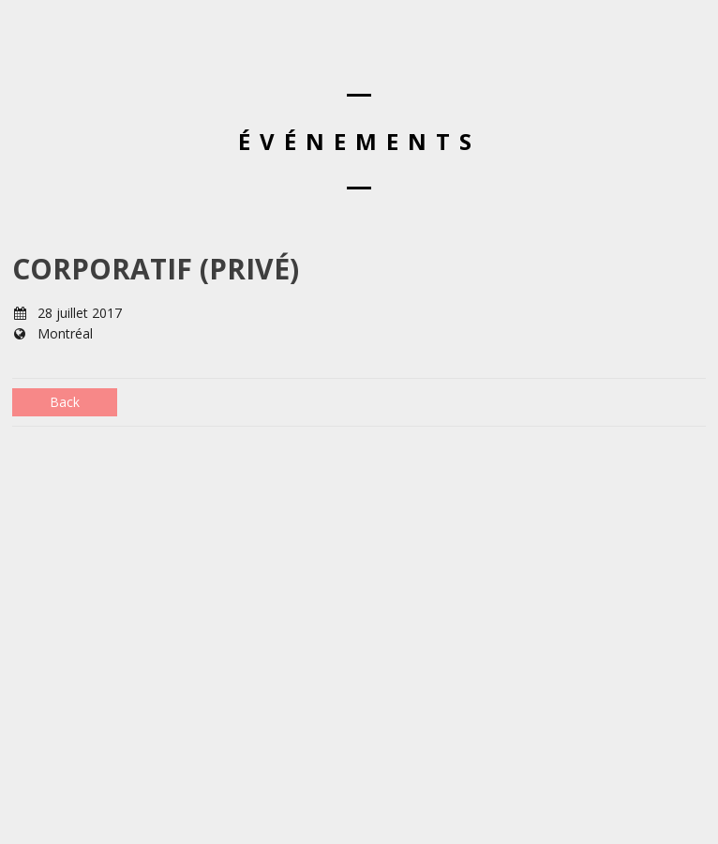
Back (65, 402)
